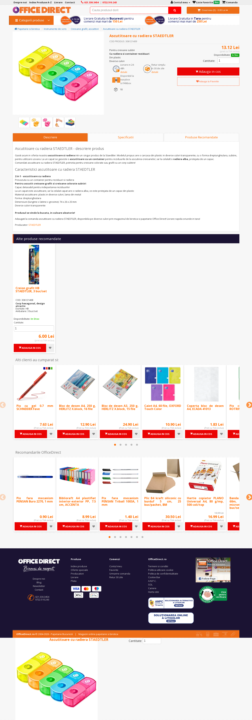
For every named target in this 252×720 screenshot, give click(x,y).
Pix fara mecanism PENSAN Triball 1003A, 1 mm (120, 501)
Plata (73, 581)
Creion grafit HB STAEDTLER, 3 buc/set (31, 289)
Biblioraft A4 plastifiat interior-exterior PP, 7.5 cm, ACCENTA (77, 501)
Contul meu (115, 566)
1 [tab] (115, 444)
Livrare (74, 577)
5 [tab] (137, 444)
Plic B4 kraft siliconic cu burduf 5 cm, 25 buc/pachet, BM (162, 501)
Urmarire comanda (119, 573)
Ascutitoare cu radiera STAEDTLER (121, 29)
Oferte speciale (79, 570)
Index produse (79, 566)
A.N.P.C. (152, 581)
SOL (150, 584)
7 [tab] (142, 537)
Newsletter (39, 586)
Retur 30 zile (116, 577)
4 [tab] (131, 444)
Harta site (153, 592)
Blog (39, 582)
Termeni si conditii (158, 566)
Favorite (113, 570)
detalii (123, 72)
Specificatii (126, 137)
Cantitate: (209, 61)
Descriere (50, 137)
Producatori (77, 573)
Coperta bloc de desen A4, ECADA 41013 (205, 407)
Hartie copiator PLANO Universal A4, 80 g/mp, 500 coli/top (205, 501)
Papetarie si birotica (27, 29)
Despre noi (39, 578)
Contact (39, 589)
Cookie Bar (154, 577)
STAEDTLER (35, 224)
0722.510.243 (42, 599)
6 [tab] (137, 537)
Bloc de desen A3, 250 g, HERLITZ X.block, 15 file (120, 407)
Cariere (152, 588)
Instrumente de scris (55, 29)
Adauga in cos (208, 71)
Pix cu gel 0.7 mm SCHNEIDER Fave (34, 407)
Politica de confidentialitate (163, 573)
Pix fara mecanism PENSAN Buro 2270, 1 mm (34, 499)
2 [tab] (120, 444)
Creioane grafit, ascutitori (85, 29)
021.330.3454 (42, 596)
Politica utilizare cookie (160, 570)
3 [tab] (126, 444)
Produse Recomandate (201, 137)
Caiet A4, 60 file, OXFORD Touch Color (162, 407)
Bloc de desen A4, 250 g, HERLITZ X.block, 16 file (77, 407)
